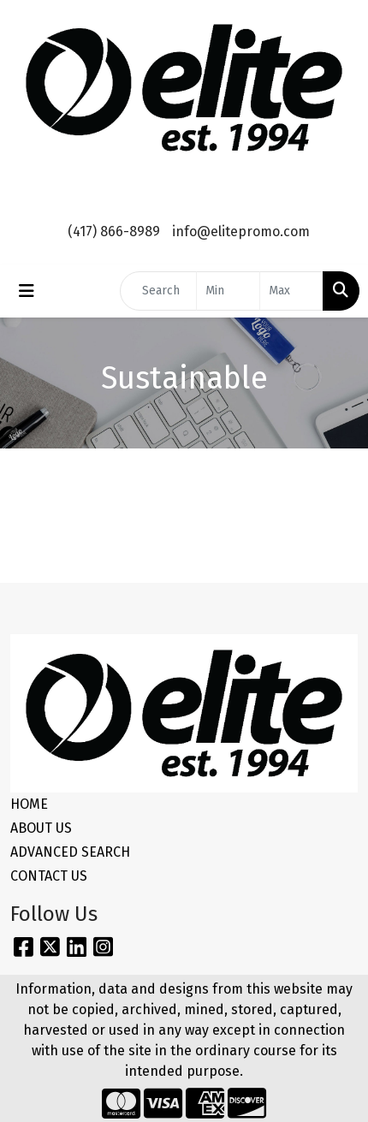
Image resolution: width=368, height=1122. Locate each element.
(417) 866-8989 (114, 231)
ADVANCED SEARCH (70, 852)
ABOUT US (41, 828)
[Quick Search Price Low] (228, 291)
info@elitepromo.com (241, 231)
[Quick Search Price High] (291, 291)
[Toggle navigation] (27, 291)
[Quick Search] (158, 291)
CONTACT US (48, 876)
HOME (29, 804)
